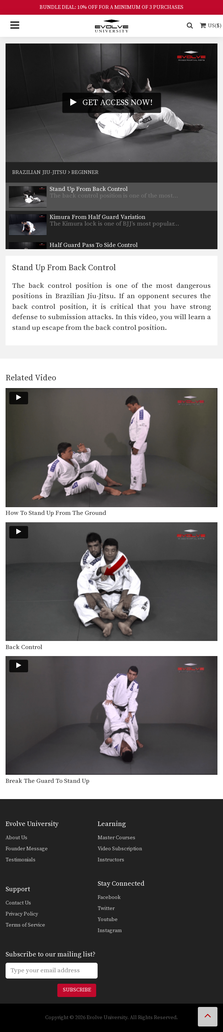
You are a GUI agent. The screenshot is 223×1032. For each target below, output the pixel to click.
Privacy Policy (22, 914)
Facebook (109, 897)
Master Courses (116, 837)
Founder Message (27, 849)
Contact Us (18, 903)
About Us (16, 837)
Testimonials (21, 860)
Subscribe (77, 990)
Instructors (111, 860)
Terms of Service (25, 925)
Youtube (108, 919)
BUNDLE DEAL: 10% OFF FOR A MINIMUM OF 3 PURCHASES (111, 7)
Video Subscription (120, 849)
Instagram (110, 930)
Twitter (106, 908)
